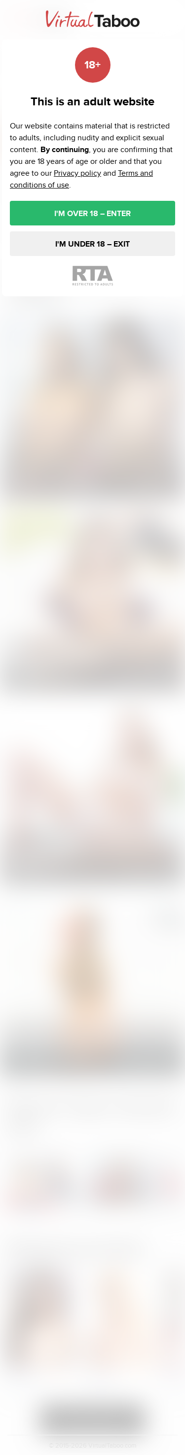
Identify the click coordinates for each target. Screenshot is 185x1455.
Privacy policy (77, 173)
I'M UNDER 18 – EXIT (92, 244)
